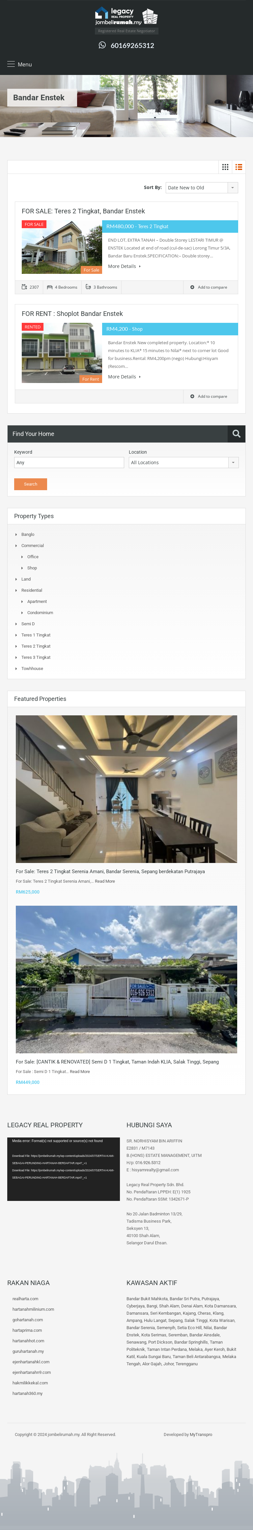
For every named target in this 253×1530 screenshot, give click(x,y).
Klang (218, 1313)
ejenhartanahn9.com (32, 1372)
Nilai (208, 1327)
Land (26, 579)
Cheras (204, 1313)
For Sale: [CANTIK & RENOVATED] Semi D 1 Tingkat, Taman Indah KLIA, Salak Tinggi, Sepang (117, 1062)
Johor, (169, 1363)
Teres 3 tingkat (35, 657)
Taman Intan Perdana (167, 1349)
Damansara (137, 1313)
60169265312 (132, 45)
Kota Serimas (153, 1334)
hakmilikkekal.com (30, 1382)
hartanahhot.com (28, 1340)
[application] (63, 1169)
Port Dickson (160, 1342)
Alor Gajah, (152, 1363)
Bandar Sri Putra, (185, 1298)
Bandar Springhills (191, 1342)
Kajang (189, 1313)
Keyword (23, 452)
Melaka (196, 1349)
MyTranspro (200, 1434)
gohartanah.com (28, 1319)
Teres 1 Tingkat (35, 635)
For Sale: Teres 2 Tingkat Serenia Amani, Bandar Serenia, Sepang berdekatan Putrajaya (110, 871)
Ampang (134, 1320)
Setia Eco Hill (189, 1327)
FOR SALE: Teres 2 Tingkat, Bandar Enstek (83, 211)
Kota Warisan (222, 1320)
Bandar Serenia (140, 1327)
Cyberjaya (135, 1305)
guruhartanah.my (28, 1351)
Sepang (175, 1320)
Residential (31, 590)
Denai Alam (192, 1305)
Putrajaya (210, 1298)
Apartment (37, 601)
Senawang (136, 1342)
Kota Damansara (220, 1305)
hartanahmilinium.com (33, 1309)
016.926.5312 (147, 1162)
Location (138, 452)
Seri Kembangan (165, 1313)
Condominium (40, 612)
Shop (32, 567)
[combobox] (202, 187)
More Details (124, 266)
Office (33, 556)
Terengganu (187, 1363)
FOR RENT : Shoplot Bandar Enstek (72, 314)
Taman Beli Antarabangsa (196, 1356)
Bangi (152, 1305)
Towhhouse (32, 668)
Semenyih (166, 1327)
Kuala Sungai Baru (154, 1356)
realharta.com (25, 1298)
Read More (105, 881)
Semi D (28, 623)
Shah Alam (169, 1305)
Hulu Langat (155, 1320)
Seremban (177, 1334)
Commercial (32, 545)
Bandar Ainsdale (204, 1334)
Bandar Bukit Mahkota (147, 1298)
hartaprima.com (27, 1330)
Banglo (27, 534)
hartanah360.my (27, 1393)
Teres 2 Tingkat (35, 646)
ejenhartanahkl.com (31, 1361)
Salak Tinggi (196, 1320)
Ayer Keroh (215, 1349)
